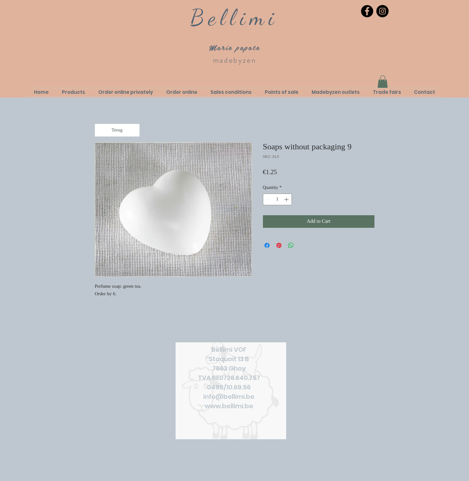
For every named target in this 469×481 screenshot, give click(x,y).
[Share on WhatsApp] (291, 245)
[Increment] (287, 199)
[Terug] (117, 130)
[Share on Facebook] (267, 245)
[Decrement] (268, 199)
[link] (382, 81)
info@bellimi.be (228, 396)
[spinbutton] (277, 199)
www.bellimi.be (229, 406)
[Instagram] (382, 11)
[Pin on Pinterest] (279, 245)
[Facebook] (367, 11)
